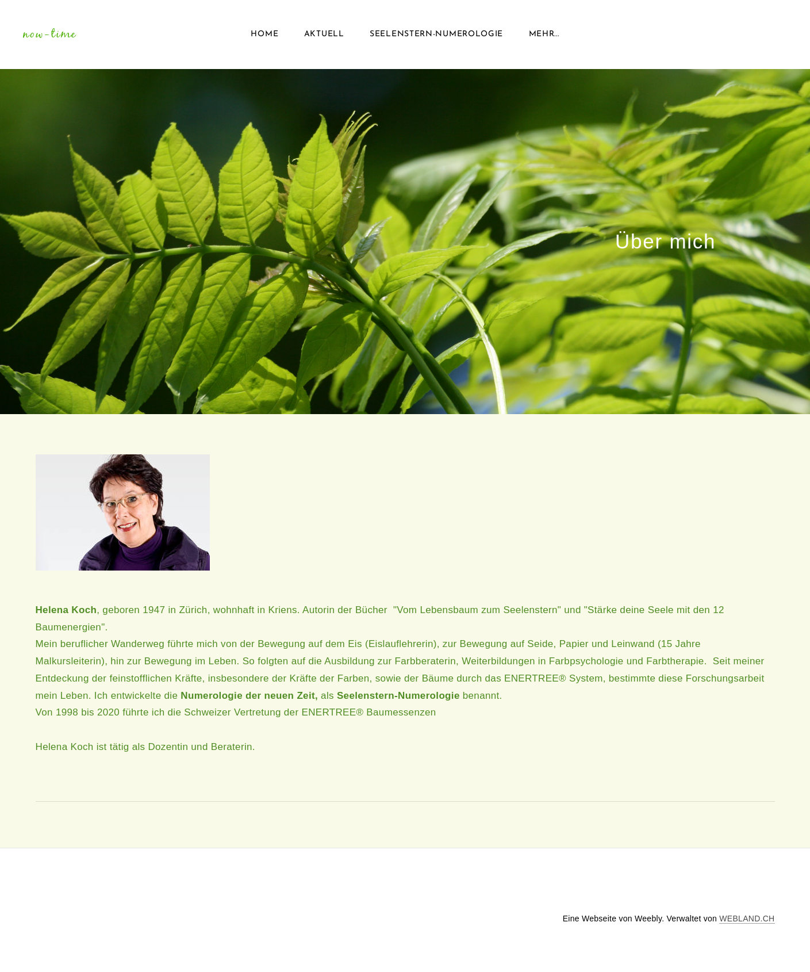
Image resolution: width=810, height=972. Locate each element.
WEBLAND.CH (746, 918)
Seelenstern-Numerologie (436, 34)
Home (264, 34)
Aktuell (324, 34)
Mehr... (544, 34)
